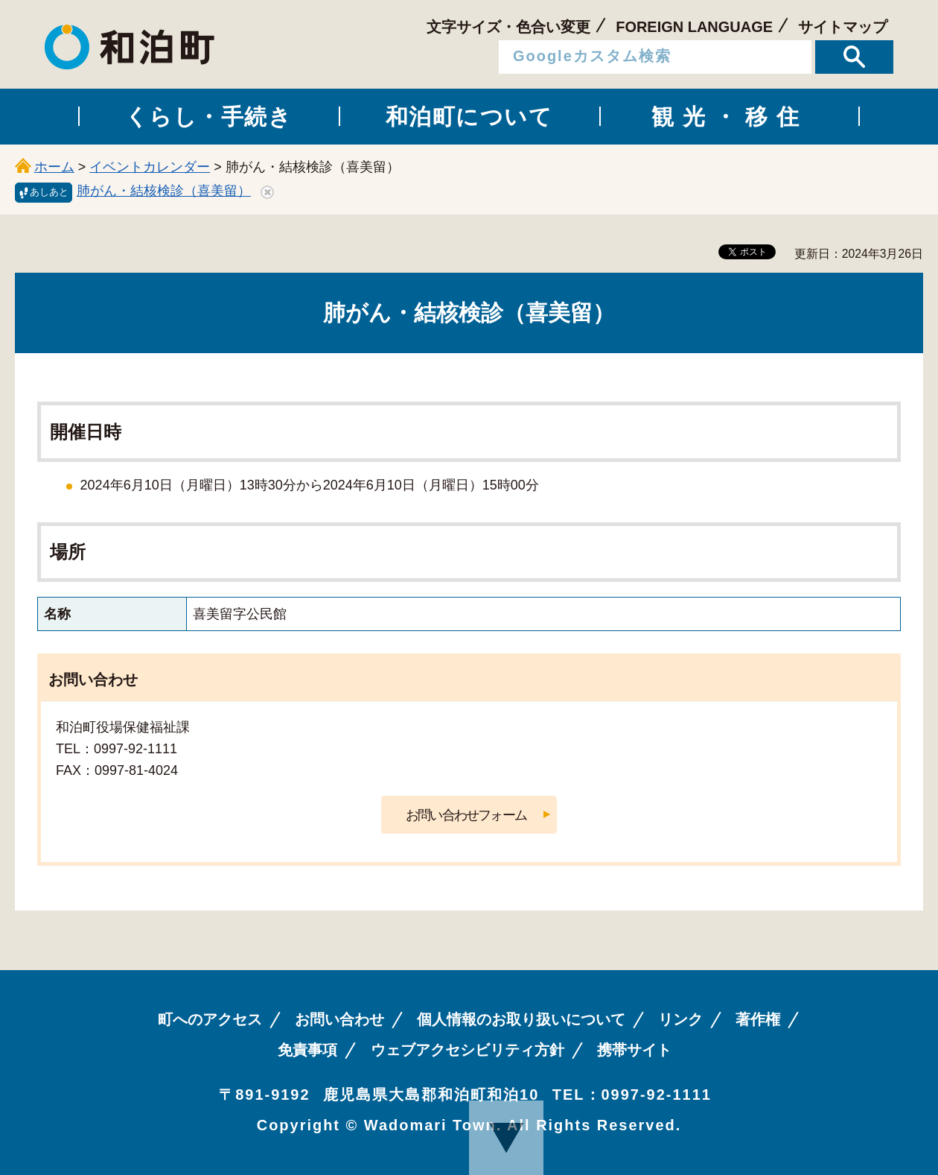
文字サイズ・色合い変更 (508, 27)
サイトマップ (842, 27)
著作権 (758, 1019)
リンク (680, 1019)
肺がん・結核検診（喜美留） (164, 190)
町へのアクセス (210, 1019)
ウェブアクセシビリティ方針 (467, 1050)
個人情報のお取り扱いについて (521, 1019)
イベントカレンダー (149, 166)
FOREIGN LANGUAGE (694, 27)
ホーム (54, 166)
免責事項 (307, 1050)
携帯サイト (634, 1050)
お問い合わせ (339, 1019)
